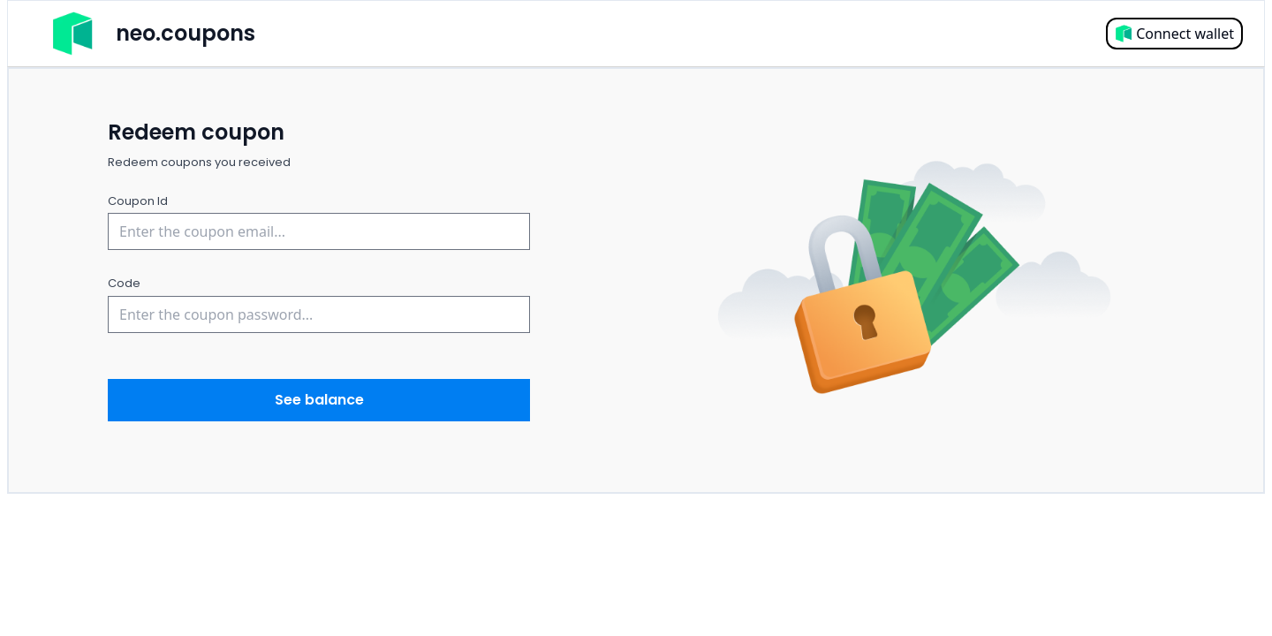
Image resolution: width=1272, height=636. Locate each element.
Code (124, 283)
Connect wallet (1174, 33)
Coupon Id (138, 201)
